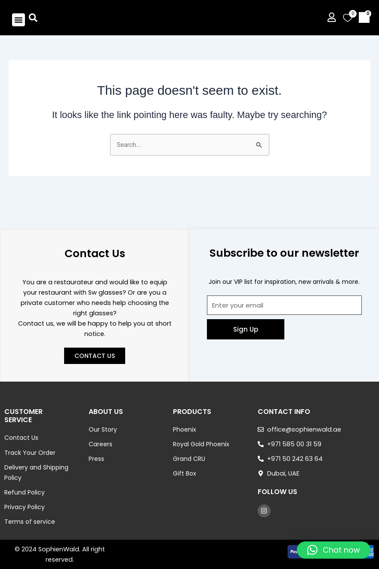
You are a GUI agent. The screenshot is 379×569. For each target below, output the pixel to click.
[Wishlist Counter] (347, 23)
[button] (18, 25)
